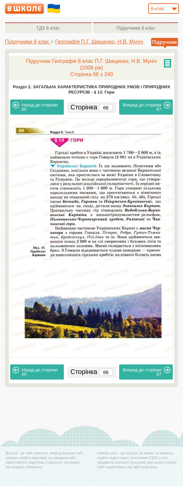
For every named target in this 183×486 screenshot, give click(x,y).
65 (35, 107)
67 (146, 107)
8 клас (48, 28)
